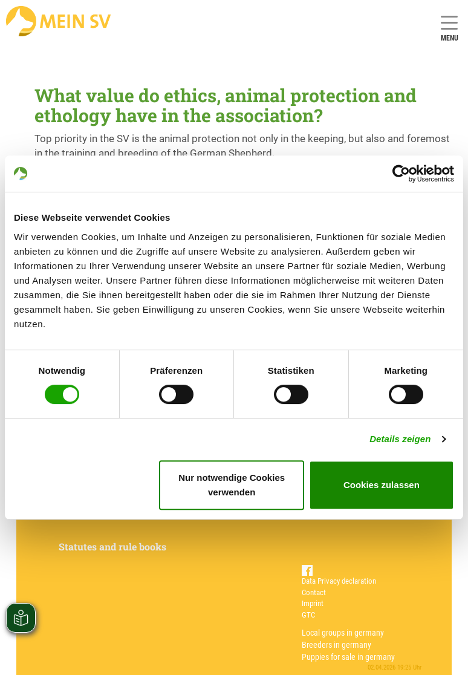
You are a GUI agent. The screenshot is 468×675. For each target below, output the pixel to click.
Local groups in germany (343, 633)
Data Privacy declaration (339, 580)
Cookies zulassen (381, 485)
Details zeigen (400, 439)
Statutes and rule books (112, 546)
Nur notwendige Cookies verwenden (231, 484)
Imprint (312, 603)
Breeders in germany (336, 645)
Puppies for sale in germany (348, 657)
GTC (308, 614)
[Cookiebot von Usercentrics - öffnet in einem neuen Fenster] (401, 174)
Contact (314, 592)
